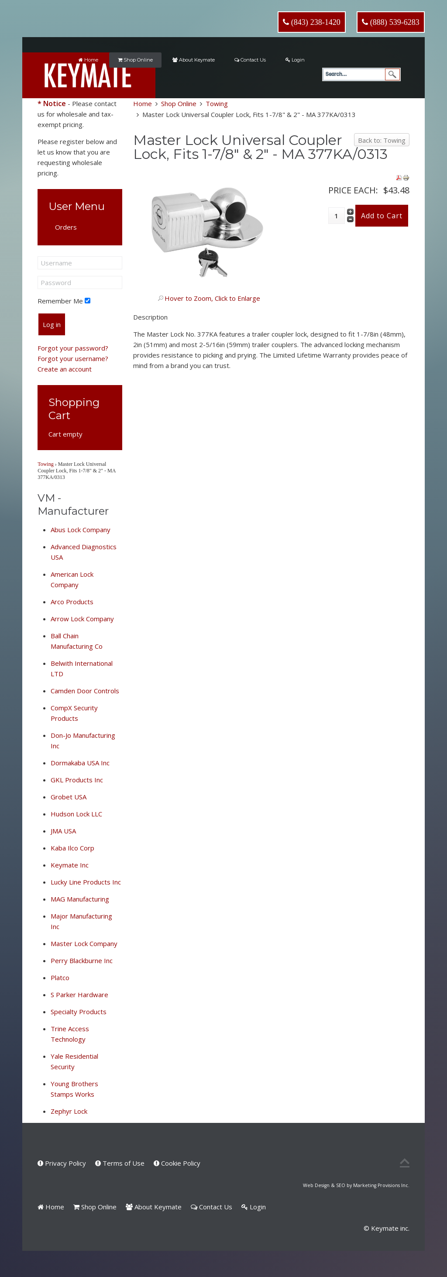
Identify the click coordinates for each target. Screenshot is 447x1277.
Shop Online (135, 60)
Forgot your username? (73, 358)
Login (295, 60)
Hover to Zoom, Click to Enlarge (212, 298)
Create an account (65, 369)
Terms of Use (119, 1163)
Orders (66, 227)
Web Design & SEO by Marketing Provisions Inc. (356, 1185)
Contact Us (250, 60)
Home (88, 60)
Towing (217, 103)
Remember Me (60, 300)
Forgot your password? (73, 348)
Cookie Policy (177, 1163)
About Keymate (193, 60)
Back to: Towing (382, 140)
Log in (52, 324)
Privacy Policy (62, 1163)
